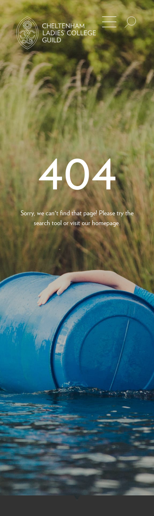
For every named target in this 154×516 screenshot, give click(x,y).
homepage (105, 222)
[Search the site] (130, 22)
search (42, 222)
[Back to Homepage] (56, 32)
